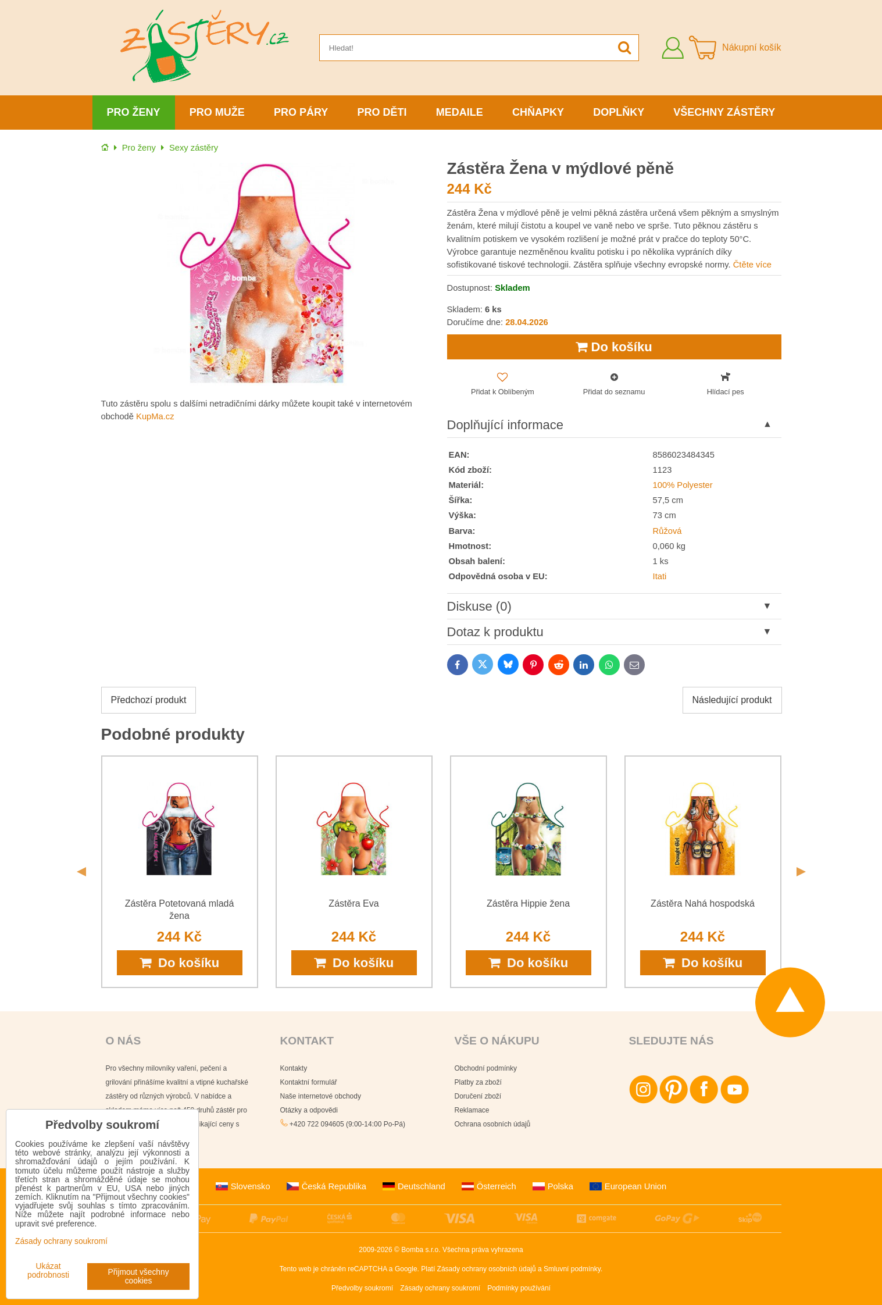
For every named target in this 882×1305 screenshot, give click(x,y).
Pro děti (382, 112)
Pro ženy (133, 112)
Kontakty (294, 1068)
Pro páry (301, 112)
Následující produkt (732, 700)
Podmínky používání (519, 1288)
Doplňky (618, 112)
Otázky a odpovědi (309, 1110)
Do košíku (614, 347)
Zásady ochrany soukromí (440, 1288)
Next (801, 871)
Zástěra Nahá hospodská (703, 903)
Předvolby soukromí (362, 1288)
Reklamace (472, 1110)
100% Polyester (683, 485)
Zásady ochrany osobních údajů (486, 1269)
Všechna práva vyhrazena (482, 1250)
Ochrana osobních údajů (493, 1124)
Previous (81, 871)
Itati (660, 576)
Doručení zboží (478, 1096)
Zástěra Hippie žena (528, 903)
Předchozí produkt (149, 700)
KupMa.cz (155, 416)
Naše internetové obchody (320, 1096)
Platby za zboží (478, 1082)
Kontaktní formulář (308, 1082)
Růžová (667, 531)
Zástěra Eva (353, 903)
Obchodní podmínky (486, 1068)
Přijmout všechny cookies (138, 1276)
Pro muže (217, 112)
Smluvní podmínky (572, 1269)
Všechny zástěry (724, 112)
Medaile (459, 112)
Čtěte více (752, 264)
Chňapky (538, 112)
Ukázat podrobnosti (48, 1270)
